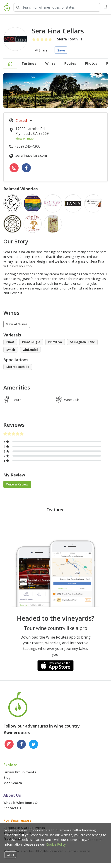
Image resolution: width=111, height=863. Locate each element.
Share (41, 50)
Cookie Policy (56, 844)
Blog (6, 777)
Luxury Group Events (19, 772)
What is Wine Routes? (20, 802)
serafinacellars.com (31, 155)
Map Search (12, 783)
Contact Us (12, 808)
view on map (24, 138)
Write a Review (17, 484)
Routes (70, 63)
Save (61, 50)
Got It (10, 855)
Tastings (29, 63)
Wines (50, 63)
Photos (91, 63)
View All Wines (17, 324)
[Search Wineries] (57, 7)
